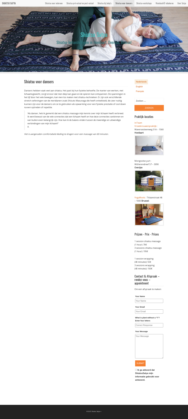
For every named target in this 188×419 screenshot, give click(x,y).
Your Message (141, 331)
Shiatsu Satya (9, 3)
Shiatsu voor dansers (123, 3)
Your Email (140, 307)
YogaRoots (139, 197)
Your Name (140, 296)
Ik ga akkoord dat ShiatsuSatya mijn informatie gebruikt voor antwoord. (147, 375)
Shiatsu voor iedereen (54, 3)
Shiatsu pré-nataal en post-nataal (80, 3)
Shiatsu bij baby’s (104, 3)
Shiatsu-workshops (144, 3)
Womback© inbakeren (165, 3)
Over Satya (181, 3)
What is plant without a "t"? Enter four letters (147, 319)
